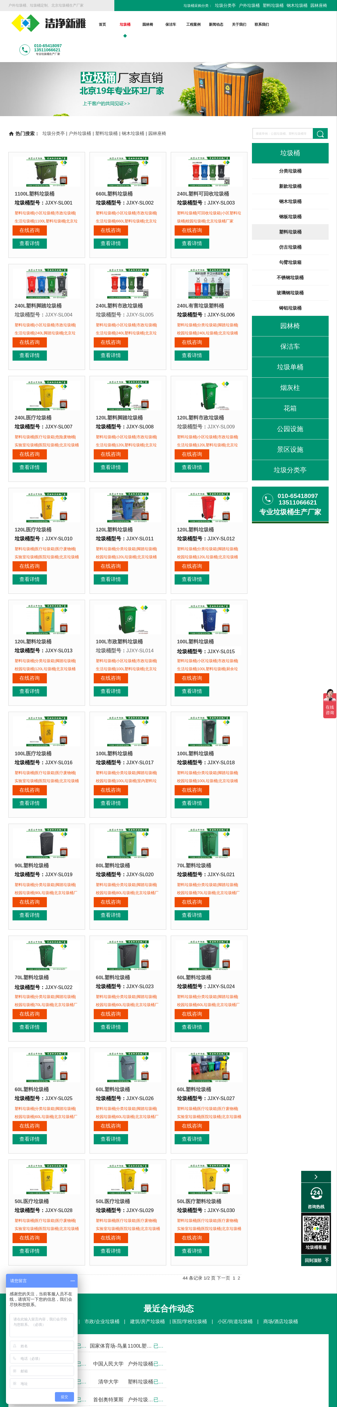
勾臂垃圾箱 (290, 237)
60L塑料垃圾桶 (113, 861)
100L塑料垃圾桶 (195, 565)
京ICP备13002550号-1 (225, 1399)
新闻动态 (216, 24)
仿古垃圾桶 (290, 222)
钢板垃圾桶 (290, 192)
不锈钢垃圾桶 (290, 253)
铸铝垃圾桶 (290, 283)
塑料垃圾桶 (273, 5)
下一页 (223, 1122)
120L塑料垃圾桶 (114, 466)
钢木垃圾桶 (297, 5)
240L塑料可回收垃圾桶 (203, 169)
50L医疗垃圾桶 (32, 1059)
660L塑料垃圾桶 (114, 169)
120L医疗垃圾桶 (33, 466)
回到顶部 (313, 1260)
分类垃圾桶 (290, 146)
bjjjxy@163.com (134, 1363)
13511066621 (193, 1275)
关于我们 (239, 24)
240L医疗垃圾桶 (33, 367)
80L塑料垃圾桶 (113, 762)
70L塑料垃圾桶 (194, 762)
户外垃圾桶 (249, 5)
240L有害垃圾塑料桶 (200, 268)
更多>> (163, 1324)
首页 (102, 24)
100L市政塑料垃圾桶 (119, 565)
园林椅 (147, 24)
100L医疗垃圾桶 (33, 663)
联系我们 (261, 24)
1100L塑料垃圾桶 (34, 169)
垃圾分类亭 (225, 5)
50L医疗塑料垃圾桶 (199, 1059)
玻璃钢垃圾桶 (290, 268)
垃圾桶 (124, 24)
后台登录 (261, 1399)
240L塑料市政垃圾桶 (119, 268)
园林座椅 (318, 5)
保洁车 (170, 24)
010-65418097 (141, 1275)
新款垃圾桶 (290, 161)
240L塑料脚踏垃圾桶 (38, 268)
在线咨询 (29, 206)
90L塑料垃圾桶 (32, 762)
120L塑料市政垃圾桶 (200, 367)
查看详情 (64, 206)
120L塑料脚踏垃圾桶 (119, 367)
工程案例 (193, 24)
